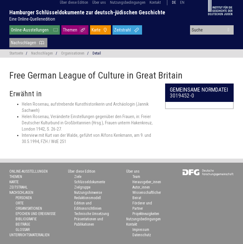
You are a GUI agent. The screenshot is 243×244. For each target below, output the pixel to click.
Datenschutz (141, 235)
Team (136, 177)
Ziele (77, 177)
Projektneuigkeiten (145, 214)
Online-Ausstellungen (30, 29)
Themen (70, 29)
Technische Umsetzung (91, 214)
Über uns (99, 2)
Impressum (140, 229)
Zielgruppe (82, 187)
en (182, 2)
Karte (96, 29)
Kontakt (155, 2)
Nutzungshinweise (88, 192)
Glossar (23, 229)
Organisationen (72, 53)
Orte (20, 203)
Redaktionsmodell (87, 198)
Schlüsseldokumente (89, 182)
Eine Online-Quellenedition (32, 19)
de (174, 2)
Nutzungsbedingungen (127, 2)
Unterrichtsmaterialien (29, 235)
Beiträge (23, 224)
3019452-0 (182, 95)
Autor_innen (141, 187)
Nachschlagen (23, 42)
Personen (24, 198)
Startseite (16, 53)
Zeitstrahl (122, 29)
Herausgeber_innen (146, 182)
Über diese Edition (74, 2)
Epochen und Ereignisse (36, 214)
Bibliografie (26, 219)
